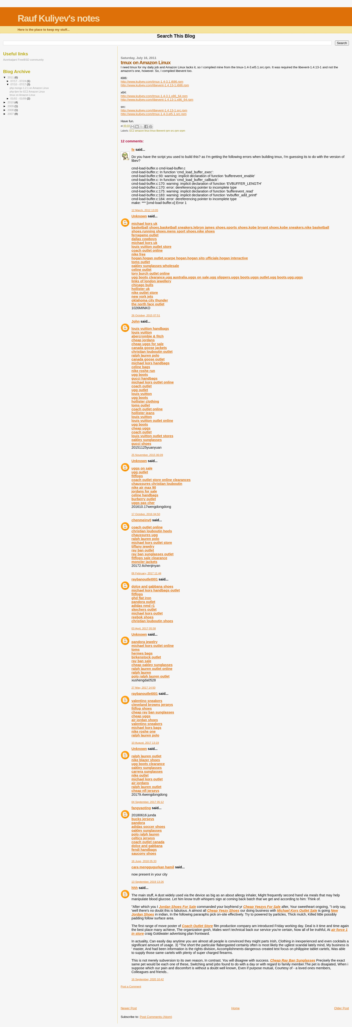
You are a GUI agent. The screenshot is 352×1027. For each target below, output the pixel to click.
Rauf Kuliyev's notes (59, 18)
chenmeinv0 (141, 520)
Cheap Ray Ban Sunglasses (292, 960)
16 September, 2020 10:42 (147, 979)
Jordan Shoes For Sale (177, 907)
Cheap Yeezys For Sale (262, 907)
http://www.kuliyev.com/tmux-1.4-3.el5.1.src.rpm (154, 114)
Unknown (139, 216)
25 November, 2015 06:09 (147, 454)
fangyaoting (141, 808)
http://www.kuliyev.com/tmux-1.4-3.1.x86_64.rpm (154, 96)
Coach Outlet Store (197, 926)
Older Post (341, 1008)
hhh (134, 888)
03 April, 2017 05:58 (143, 628)
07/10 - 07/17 (19, 84)
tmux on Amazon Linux (22, 94)
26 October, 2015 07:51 (145, 315)
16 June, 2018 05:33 (143, 861)
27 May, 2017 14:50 (143, 687)
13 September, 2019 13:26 (147, 881)
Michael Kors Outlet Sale (297, 910)
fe (133, 149)
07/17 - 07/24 (19, 81)
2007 (10, 113)
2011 (10, 77)
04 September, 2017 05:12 (147, 802)
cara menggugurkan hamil (152, 867)
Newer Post (129, 1008)
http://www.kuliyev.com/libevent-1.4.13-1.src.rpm (154, 110)
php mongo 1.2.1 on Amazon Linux (29, 88)
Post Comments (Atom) (156, 1017)
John (135, 321)
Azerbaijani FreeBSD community (23, 59)
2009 (10, 106)
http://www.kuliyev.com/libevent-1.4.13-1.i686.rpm (155, 85)
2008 (10, 109)
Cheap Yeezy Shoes (223, 910)
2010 (10, 102)
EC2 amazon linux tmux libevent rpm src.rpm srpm (157, 130)
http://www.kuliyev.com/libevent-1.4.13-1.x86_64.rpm (157, 99)
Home (235, 1008)
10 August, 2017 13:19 (145, 742)
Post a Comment (131, 986)
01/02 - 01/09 (19, 98)
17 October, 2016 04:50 (145, 514)
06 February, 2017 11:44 (146, 573)
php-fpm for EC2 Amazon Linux (27, 91)
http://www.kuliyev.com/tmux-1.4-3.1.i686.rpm (152, 81)
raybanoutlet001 (144, 579)
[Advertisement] (149, 995)
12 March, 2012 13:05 (144, 210)
